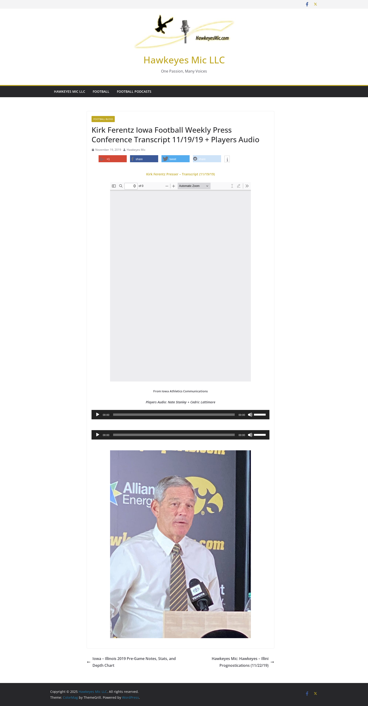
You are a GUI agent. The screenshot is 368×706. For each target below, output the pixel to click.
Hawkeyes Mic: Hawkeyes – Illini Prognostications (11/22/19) (243, 662)
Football (101, 91)
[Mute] (250, 414)
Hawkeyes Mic (136, 150)
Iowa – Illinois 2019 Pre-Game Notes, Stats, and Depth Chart (131, 662)
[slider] (174, 414)
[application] (180, 414)
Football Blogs (103, 119)
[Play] (97, 414)
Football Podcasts (134, 91)
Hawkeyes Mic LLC (184, 59)
